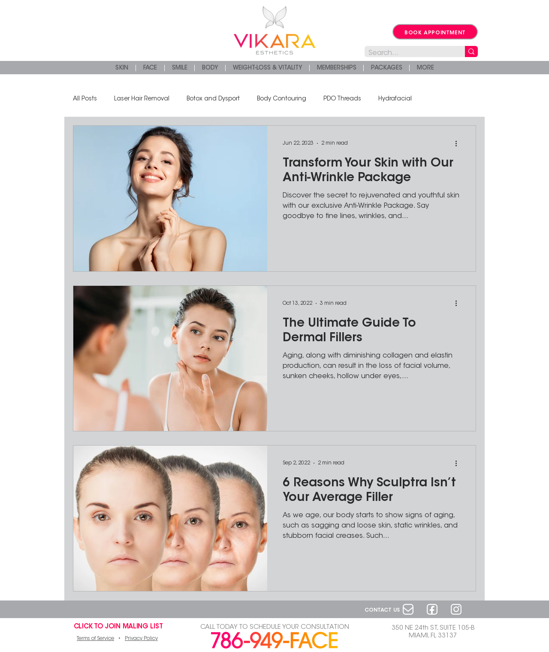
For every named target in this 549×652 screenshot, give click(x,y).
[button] (425, 68)
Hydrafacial (395, 99)
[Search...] (407, 53)
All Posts (85, 99)
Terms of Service (95, 638)
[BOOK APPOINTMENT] (435, 31)
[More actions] (459, 143)
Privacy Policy (141, 638)
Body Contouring (281, 99)
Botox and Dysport (213, 99)
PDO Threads (342, 99)
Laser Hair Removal (141, 99)
